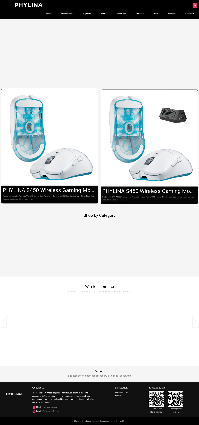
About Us (172, 14)
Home (48, 14)
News (156, 14)
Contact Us (189, 14)
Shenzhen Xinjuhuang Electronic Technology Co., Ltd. (95, 421)
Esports (104, 14)
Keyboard (87, 14)
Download (140, 14)
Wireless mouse (67, 14)
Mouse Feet (121, 14)
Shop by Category (99, 215)
